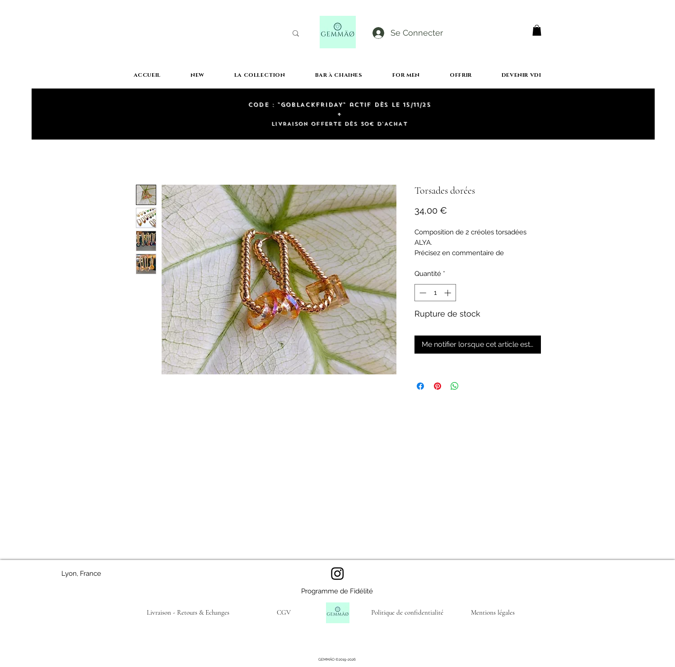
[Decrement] (422, 293)
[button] (536, 30)
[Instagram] (337, 573)
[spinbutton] (435, 293)
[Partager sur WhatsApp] (454, 386)
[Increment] (448, 293)
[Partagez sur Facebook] (420, 386)
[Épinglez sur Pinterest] (437, 386)
